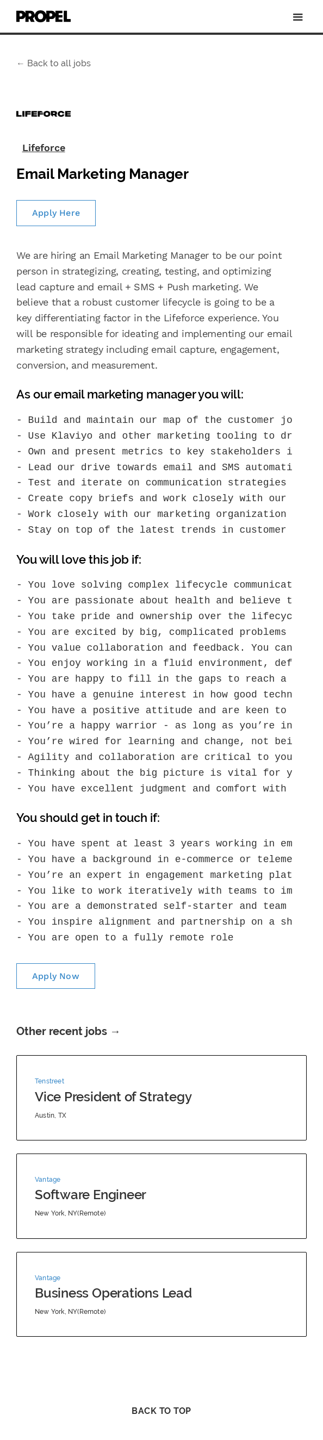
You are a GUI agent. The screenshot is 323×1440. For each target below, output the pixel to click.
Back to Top (161, 1411)
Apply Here (56, 213)
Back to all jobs (53, 63)
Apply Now (55, 976)
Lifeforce (43, 147)
